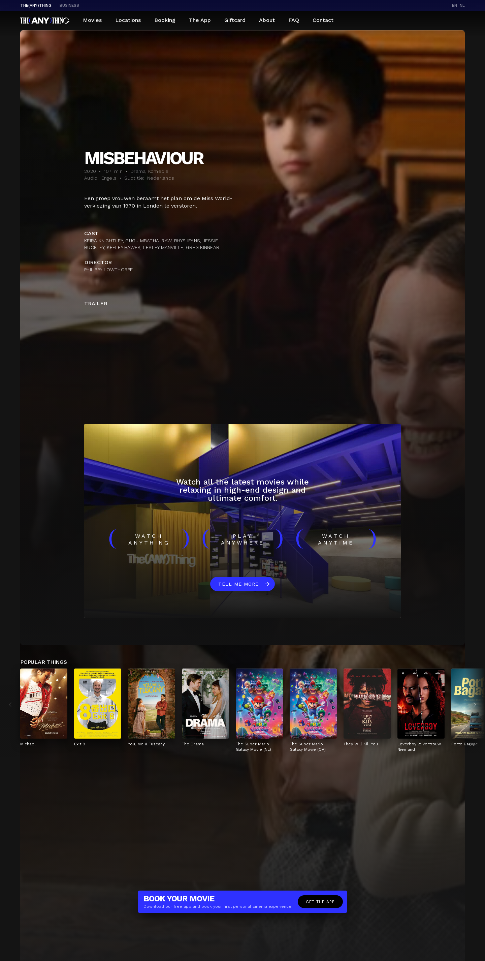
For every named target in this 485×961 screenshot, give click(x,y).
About (267, 20)
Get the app (320, 901)
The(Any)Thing (36, 5)
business (69, 5)
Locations (128, 20)
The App (200, 20)
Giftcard (235, 20)
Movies (92, 20)
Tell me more (238, 584)
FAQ (293, 20)
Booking (164, 20)
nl (462, 5)
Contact (323, 20)
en (454, 5)
